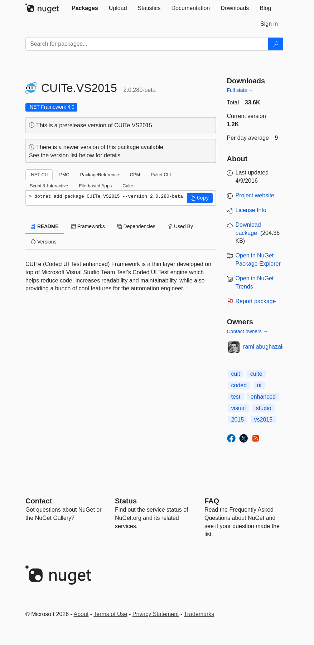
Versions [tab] (44, 241)
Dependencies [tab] (136, 226)
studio (263, 408)
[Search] (275, 44)
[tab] (84, 8)
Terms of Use (110, 614)
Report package (256, 301)
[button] (200, 198)
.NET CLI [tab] (39, 174)
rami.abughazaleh (266, 347)
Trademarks (199, 614)
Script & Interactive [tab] (49, 185)
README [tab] (45, 226)
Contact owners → (247, 331)
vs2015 (263, 420)
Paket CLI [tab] (161, 174)
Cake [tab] (127, 185)
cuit (235, 374)
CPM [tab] (135, 174)
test (236, 397)
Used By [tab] (180, 226)
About (81, 614)
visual (238, 408)
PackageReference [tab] (99, 174)
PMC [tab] (64, 174)
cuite (256, 374)
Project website (255, 195)
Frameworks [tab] (88, 226)
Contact (38, 501)
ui (259, 385)
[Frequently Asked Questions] (211, 501)
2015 (237, 420)
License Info (251, 210)
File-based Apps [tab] (95, 185)
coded (239, 385)
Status (126, 501)
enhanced (263, 397)
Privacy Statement (155, 614)
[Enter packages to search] (147, 44)
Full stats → (240, 90)
